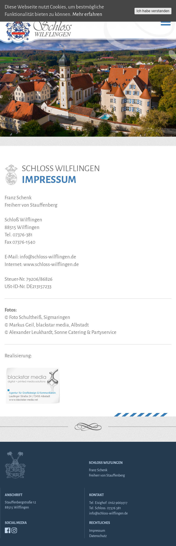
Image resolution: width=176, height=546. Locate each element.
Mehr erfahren (87, 14)
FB (7, 530)
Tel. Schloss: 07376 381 (105, 508)
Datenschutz (98, 536)
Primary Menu (165, 22)
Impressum (97, 530)
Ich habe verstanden (153, 11)
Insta (14, 530)
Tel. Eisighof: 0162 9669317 (108, 503)
